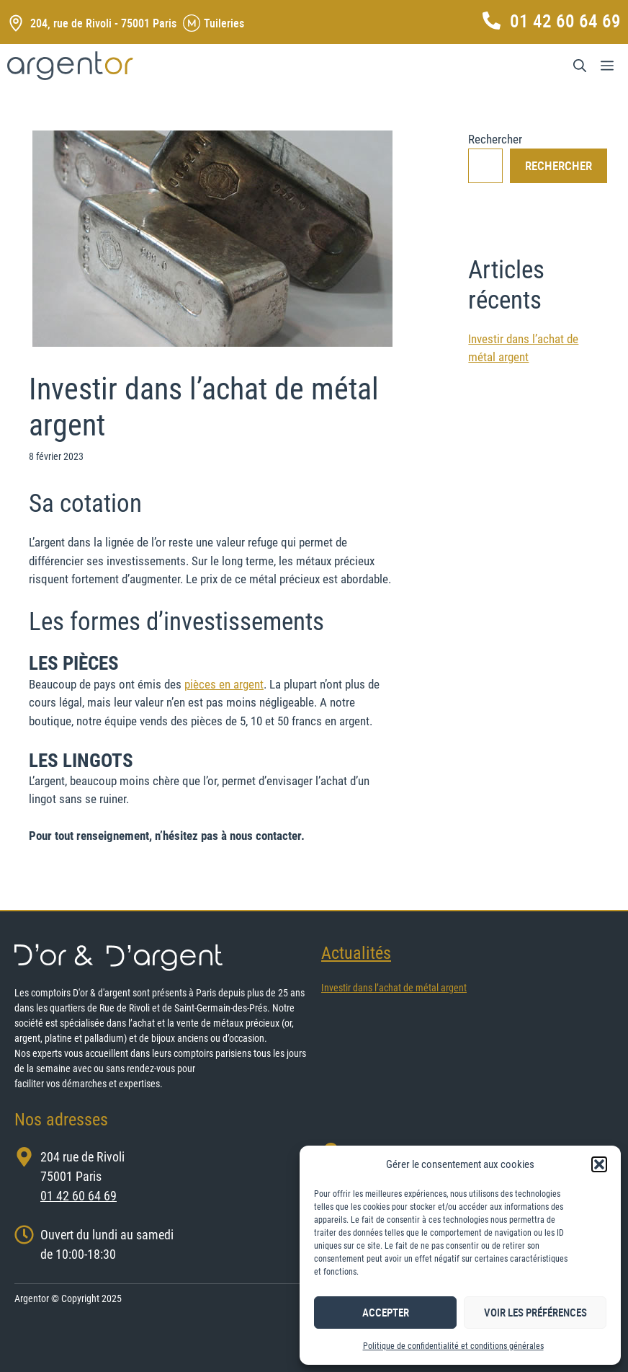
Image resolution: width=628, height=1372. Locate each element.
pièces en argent (224, 684)
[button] (599, 1164)
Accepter (385, 1312)
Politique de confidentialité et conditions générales (453, 1346)
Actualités (356, 953)
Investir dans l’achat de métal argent (394, 987)
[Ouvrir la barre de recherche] (579, 65)
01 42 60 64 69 (565, 20)
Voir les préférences (535, 1312)
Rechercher (495, 139)
